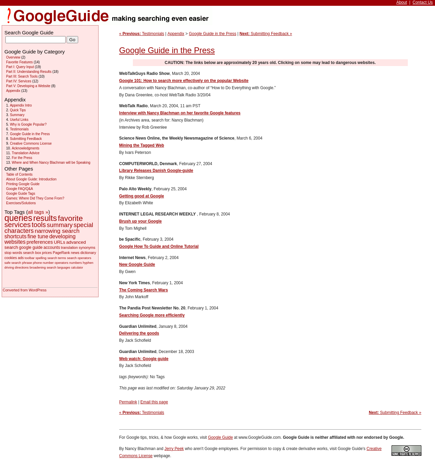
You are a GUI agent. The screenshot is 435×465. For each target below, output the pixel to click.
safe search (12, 262)
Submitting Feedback (26, 139)
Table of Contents (19, 174)
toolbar (30, 258)
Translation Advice (25, 153)
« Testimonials (141, 33)
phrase (27, 262)
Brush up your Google (140, 221)
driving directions (16, 267)
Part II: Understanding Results (28, 72)
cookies (10, 258)
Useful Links (19, 120)
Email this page (154, 402)
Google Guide (220, 437)
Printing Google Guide (22, 184)
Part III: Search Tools (22, 76)
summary (60, 224)
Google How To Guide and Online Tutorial (159, 246)
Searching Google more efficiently (152, 315)
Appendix (176, 33)
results (45, 218)
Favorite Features (19, 62)
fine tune (38, 236)
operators (61, 262)
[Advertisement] (399, 114)
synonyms (87, 247)
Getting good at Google (141, 196)
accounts (52, 247)
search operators (79, 258)
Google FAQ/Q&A (19, 189)
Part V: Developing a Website (28, 86)
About (401, 2)
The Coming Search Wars (143, 290)
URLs (59, 242)
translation (69, 247)
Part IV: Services (18, 81)
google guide (30, 247)
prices (47, 253)
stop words (13, 253)
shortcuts (15, 236)
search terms (56, 258)
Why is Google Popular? (28, 124)
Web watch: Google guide (144, 358)
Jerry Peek (174, 448)
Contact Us (423, 2)
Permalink (128, 402)
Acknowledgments (25, 148)
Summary (17, 115)
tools (39, 224)
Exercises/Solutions (21, 203)
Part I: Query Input (20, 67)
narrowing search (57, 230)
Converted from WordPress (25, 290)
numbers (75, 262)
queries (18, 218)
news (75, 253)
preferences (40, 242)
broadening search (43, 267)
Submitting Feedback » (266, 33)
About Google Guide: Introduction (31, 179)
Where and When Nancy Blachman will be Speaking (51, 162)
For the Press (22, 158)
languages (63, 267)
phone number (43, 262)
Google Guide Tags (20, 193)
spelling (40, 258)
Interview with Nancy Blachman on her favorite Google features (180, 113)
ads (20, 258)
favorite (70, 218)
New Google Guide (137, 264)
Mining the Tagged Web (141, 145)
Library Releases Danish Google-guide (156, 170)
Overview (13, 57)
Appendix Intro (21, 105)
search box (32, 253)
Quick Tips (18, 110)
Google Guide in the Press (212, 33)
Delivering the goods (139, 333)
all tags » (38, 212)
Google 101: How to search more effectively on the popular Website (184, 80)
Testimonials (19, 129)
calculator (77, 267)
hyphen (88, 262)
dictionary (88, 253)
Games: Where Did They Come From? (35, 198)
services (17, 224)
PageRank (61, 253)
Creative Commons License (31, 143)
